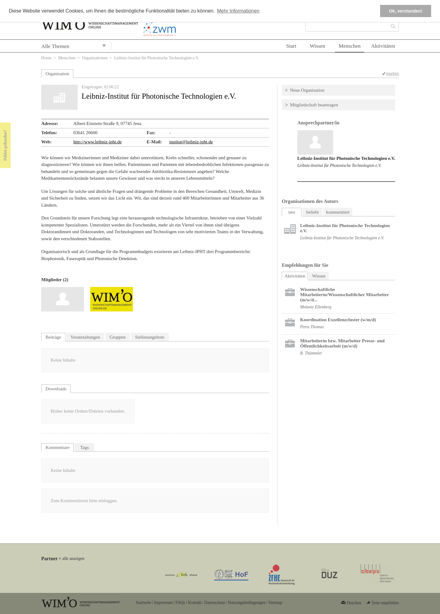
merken (392, 73)
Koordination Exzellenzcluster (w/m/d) (338, 319)
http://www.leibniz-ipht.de (97, 141)
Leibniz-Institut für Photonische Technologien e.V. (346, 158)
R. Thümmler (311, 353)
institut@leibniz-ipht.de (191, 141)
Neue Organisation (307, 90)
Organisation (57, 73)
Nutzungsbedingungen (247, 602)
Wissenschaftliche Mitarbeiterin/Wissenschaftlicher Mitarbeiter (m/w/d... (344, 294)
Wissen (317, 46)
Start (291, 46)
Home (46, 58)
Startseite (143, 602)
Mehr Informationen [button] (238, 10)
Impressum (163, 602)
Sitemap (275, 602)
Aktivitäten (383, 46)
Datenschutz (214, 602)
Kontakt (194, 602)
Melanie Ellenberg (315, 307)
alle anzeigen (73, 558)
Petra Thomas (312, 327)
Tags (84, 447)
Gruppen (117, 337)
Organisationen (95, 58)
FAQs (180, 602)
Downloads (56, 388)
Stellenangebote (149, 337)
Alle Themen (55, 46)
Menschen (350, 46)
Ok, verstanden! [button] (405, 11)
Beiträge (53, 337)
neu (291, 212)
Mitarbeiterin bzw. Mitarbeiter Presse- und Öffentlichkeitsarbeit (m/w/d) (342, 343)
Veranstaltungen (85, 337)
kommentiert (338, 212)
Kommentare (57, 447)
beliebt (312, 212)
